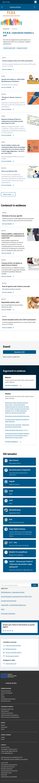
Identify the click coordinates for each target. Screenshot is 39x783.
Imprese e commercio (7, 713)
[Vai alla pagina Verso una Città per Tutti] (7, 184)
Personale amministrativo (8, 699)
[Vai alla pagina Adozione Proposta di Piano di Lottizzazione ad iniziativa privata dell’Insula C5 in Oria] (7, 134)
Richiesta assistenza (6, 769)
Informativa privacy (6, 773)
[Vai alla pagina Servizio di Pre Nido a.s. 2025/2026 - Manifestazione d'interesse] (7, 86)
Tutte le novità (8, 194)
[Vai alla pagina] (7, 108)
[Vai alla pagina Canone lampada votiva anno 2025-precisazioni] (8, 68)
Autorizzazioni (5, 711)
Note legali (4, 775)
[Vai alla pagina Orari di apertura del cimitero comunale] (8, 291)
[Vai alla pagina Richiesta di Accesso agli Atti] (8, 223)
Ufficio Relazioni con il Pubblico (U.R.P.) (11, 757)
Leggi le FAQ (4, 763)
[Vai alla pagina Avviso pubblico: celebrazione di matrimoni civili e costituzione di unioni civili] (7, 252)
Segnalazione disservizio (8, 767)
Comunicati (4, 727)
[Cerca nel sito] (34, 7)
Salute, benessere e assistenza (9, 715)
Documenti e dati (5, 701)
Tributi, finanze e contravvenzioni (10, 717)
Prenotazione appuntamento (9, 765)
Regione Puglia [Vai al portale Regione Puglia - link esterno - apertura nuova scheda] (6, 2)
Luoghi (3, 737)
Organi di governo (6, 691)
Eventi (2, 739)
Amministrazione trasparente (9, 771)
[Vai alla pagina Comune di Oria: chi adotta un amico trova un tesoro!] (7, 275)
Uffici (2, 695)
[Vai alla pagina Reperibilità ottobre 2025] (7, 309)
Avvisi (2, 729)
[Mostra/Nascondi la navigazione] (2, 7)
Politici (3, 697)
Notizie (3, 725)
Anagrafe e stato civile (7, 709)
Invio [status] (34, 585)
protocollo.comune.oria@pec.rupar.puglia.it (16, 759)
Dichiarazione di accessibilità (9, 777)
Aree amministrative (6, 693)
